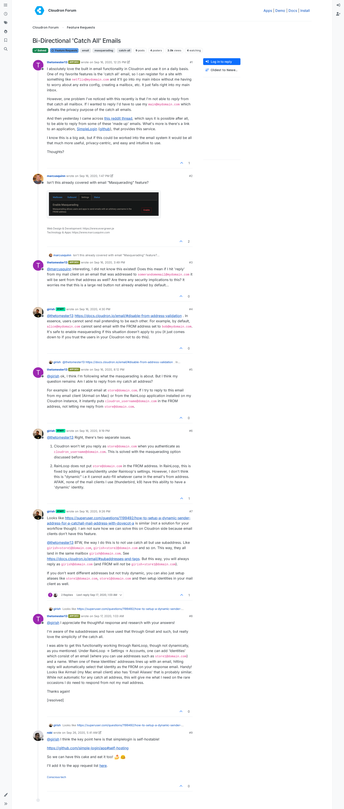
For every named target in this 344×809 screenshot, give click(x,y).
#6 (191, 430)
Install (305, 10)
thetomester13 (57, 62)
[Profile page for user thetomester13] (38, 65)
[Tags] (6, 22)
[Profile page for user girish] (38, 312)
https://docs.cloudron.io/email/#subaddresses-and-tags (93, 559)
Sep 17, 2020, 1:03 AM (109, 616)
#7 (191, 511)
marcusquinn (56, 176)
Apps (267, 10)
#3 (191, 262)
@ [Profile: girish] (53, 376)
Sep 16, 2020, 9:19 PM (94, 430)
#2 (191, 176)
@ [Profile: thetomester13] (60, 316)
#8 (191, 616)
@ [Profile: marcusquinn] (59, 269)
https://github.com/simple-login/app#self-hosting (88, 748)
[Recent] (6, 14)
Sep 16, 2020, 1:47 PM (94, 176)
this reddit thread (118, 118)
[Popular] (6, 31)
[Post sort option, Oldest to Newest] (221, 70)
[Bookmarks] (6, 40)
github (105, 129)
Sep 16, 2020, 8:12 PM (109, 369)
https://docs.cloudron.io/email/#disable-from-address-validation (128, 316)
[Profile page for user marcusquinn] (38, 179)
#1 (191, 62)
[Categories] (6, 5)
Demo (280, 10)
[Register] (338, 14)
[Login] (338, 5)
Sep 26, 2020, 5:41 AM (82, 732)
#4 (191, 309)
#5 (191, 369)
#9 (191, 732)
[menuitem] (338, 5)
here (103, 765)
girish (51, 309)
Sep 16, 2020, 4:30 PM (94, 309)
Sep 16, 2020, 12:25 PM (110, 62)
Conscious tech (56, 777)
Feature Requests (64, 50)
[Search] (6, 49)
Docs (292, 10)
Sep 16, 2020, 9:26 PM (94, 511)
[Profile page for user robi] (38, 735)
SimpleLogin (87, 129)
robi (49, 732)
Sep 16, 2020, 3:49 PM (109, 262)
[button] (6, 794)
